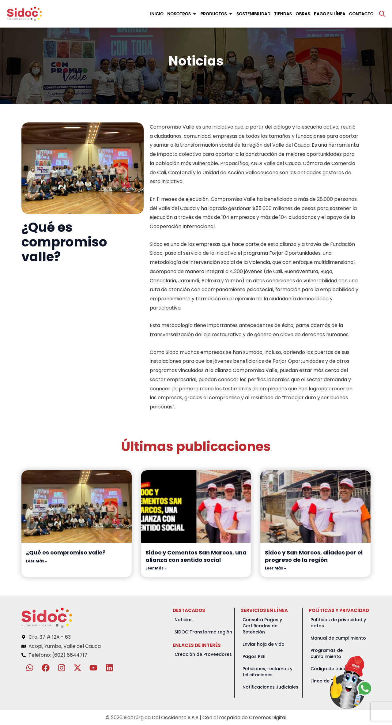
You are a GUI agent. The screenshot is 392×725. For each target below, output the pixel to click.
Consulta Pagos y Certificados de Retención (262, 626)
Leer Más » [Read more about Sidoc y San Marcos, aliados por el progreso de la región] (275, 568)
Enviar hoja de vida (264, 644)
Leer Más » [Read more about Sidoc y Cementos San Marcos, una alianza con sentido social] (156, 568)
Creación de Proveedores (203, 654)
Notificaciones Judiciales (270, 687)
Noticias (184, 620)
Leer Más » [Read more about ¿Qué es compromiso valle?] (36, 561)
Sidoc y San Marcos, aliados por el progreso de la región (314, 556)
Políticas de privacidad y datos (338, 623)
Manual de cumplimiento (338, 638)
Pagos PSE (254, 656)
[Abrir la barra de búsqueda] (382, 13)
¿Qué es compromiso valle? (66, 552)
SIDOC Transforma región (203, 632)
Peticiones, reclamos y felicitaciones (267, 672)
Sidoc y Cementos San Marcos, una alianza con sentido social (196, 556)
